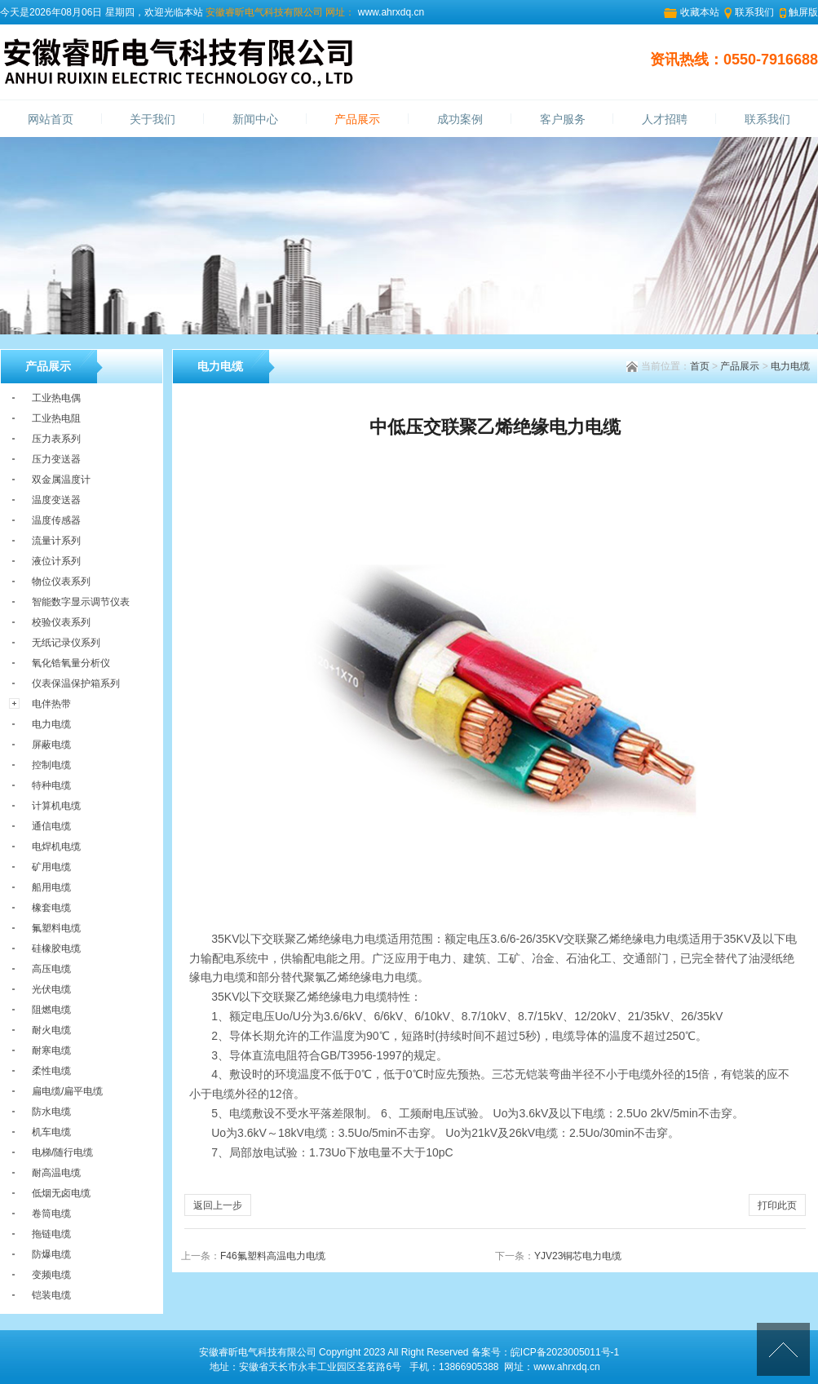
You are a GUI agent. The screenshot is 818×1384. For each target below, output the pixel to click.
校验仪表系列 (61, 622)
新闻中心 (255, 119)
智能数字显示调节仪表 (81, 602)
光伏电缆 (51, 989)
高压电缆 (51, 969)
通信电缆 (51, 826)
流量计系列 (56, 540)
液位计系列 (56, 561)
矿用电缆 (51, 867)
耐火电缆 (51, 1030)
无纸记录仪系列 (66, 642)
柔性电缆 (51, 1071)
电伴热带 (51, 704)
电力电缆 (790, 366)
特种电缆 (51, 785)
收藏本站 (699, 12)
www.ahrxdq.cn (389, 12)
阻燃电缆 (51, 1009)
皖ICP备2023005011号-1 (565, 1352)
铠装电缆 (51, 1295)
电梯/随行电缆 (62, 1152)
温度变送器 (56, 500)
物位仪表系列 (61, 581)
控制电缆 (51, 765)
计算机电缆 (56, 805)
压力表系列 (56, 438)
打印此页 (777, 1205)
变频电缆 (51, 1274)
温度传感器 (56, 520)
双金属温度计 (61, 479)
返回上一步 (217, 1205)
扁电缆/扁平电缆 (67, 1091)
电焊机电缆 (56, 846)
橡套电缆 (51, 907)
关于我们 (152, 119)
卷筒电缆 (51, 1213)
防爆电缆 (51, 1254)
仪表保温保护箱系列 (76, 683)
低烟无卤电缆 (61, 1193)
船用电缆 (51, 887)
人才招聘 (665, 119)
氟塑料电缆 (56, 928)
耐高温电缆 (56, 1172)
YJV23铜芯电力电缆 (577, 1256)
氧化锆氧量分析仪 (71, 663)
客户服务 (563, 119)
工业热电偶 (56, 398)
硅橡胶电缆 (56, 948)
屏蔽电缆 (51, 744)
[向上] (783, 1349)
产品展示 (357, 119)
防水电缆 (51, 1111)
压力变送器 (56, 459)
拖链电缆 (51, 1234)
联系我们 (754, 12)
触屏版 (803, 12)
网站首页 (50, 119)
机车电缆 (51, 1132)
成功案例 (460, 119)
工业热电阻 (56, 418)
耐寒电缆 (51, 1050)
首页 (700, 366)
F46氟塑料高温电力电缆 (272, 1256)
